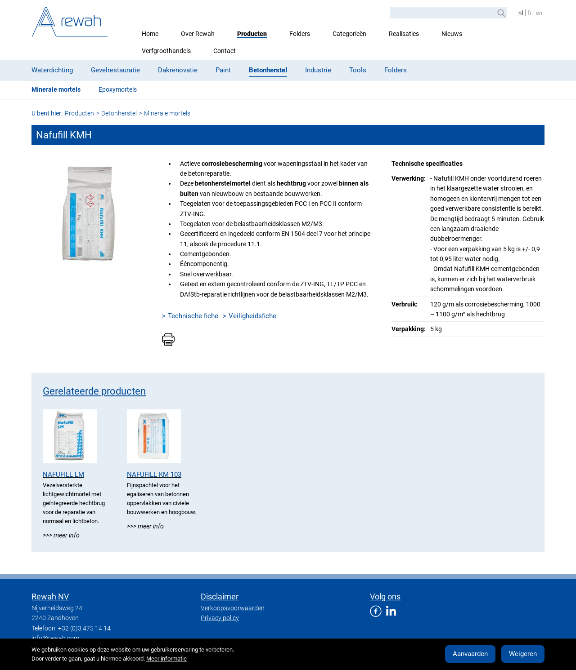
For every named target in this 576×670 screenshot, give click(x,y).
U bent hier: (47, 113)
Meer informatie (166, 658)
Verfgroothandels (166, 50)
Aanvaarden (470, 654)
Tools (357, 70)
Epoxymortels (118, 89)
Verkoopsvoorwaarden (233, 608)
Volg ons (385, 596)
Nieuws (451, 33)
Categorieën (349, 33)
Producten (252, 33)
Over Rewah (198, 33)
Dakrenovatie (178, 70)
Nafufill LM (63, 474)
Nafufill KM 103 (154, 474)
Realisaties (404, 33)
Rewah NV (50, 596)
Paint (223, 70)
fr (529, 12)
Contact (224, 50)
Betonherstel (268, 70)
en (539, 12)
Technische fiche (193, 316)
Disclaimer (219, 596)
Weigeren (523, 654)
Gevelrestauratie (115, 70)
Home (150, 33)
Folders (299, 33)
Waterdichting (52, 70)
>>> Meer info (61, 535)
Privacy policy (220, 617)
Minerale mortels (56, 89)
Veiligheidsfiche (252, 316)
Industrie (318, 70)
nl (520, 12)
